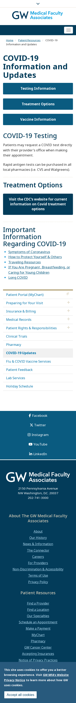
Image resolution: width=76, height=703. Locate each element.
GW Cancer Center (38, 647)
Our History (38, 538)
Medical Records (18, 319)
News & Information (38, 544)
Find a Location (38, 610)
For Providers (38, 563)
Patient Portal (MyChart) (25, 294)
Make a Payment (38, 628)
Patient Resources (29, 40)
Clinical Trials (16, 336)
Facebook (39, 415)
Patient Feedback (19, 369)
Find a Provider (38, 603)
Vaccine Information (38, 119)
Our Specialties (38, 616)
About (38, 531)
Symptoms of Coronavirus (29, 251)
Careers (38, 557)
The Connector (38, 550)
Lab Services (15, 378)
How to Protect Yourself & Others (35, 256)
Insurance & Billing (21, 311)
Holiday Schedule (19, 386)
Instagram (40, 434)
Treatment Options (38, 104)
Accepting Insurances (38, 654)
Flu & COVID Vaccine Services (28, 361)
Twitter (40, 425)
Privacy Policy (38, 582)
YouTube (40, 444)
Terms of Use (38, 575)
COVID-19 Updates (21, 353)
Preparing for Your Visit (24, 303)
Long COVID (18, 277)
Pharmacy (13, 344)
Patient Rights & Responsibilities (31, 328)
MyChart (38, 635)
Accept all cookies (20, 695)
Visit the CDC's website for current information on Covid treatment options (38, 204)
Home (9, 40)
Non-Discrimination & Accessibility (38, 569)
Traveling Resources (24, 262)
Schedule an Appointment (38, 622)
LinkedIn (40, 454)
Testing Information (38, 88)
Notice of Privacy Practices (38, 660)
